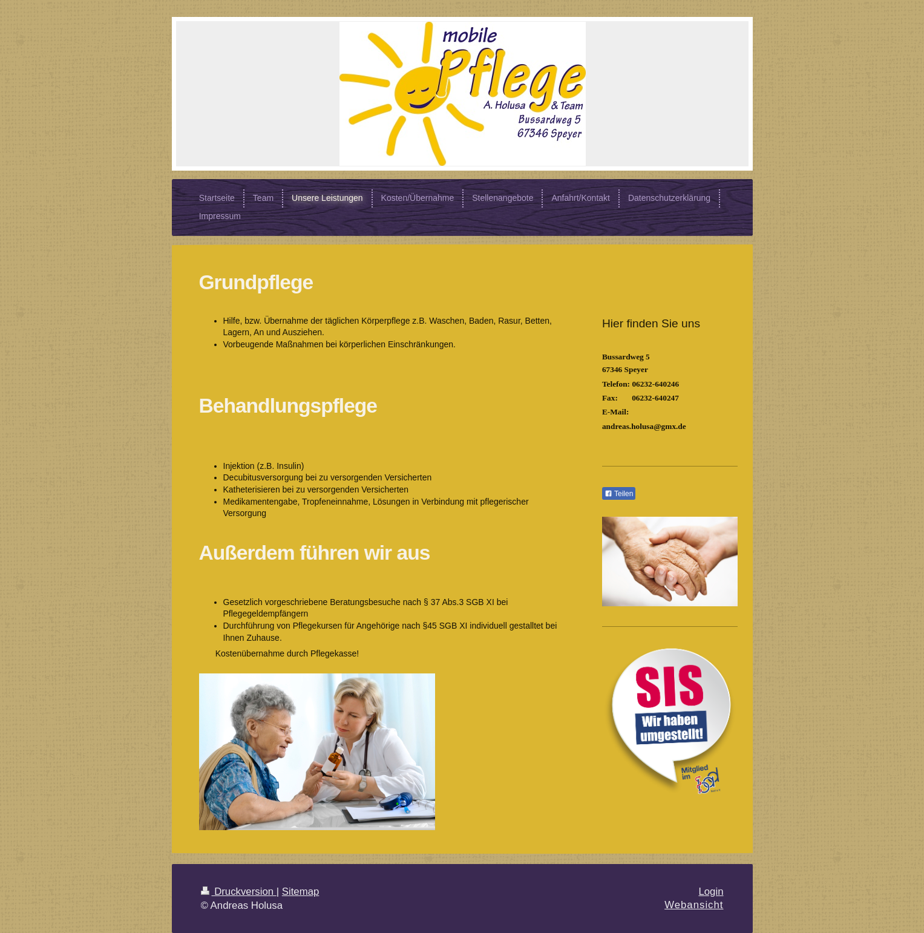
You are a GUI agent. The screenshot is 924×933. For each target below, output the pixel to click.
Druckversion (239, 891)
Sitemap (300, 891)
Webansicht (693, 905)
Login (710, 891)
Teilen (619, 493)
